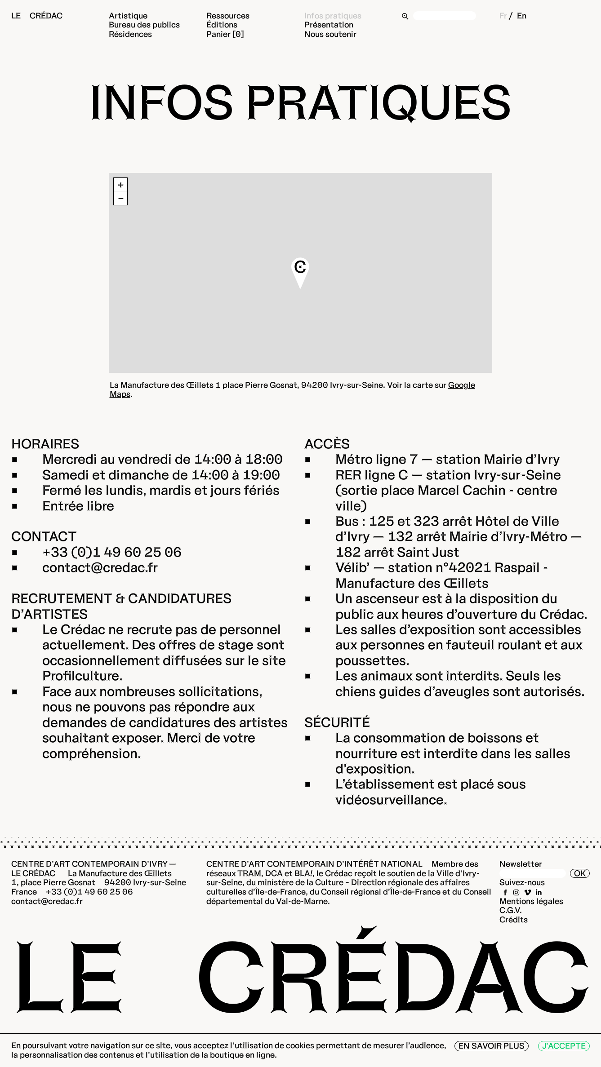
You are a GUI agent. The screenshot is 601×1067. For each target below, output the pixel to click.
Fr (503, 15)
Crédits (513, 919)
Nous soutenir (330, 34)
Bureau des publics (144, 24)
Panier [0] (225, 34)
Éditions (221, 24)
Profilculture (80, 676)
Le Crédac (36, 15)
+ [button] (120, 184)
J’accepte (564, 1045)
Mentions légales (531, 901)
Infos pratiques (332, 15)
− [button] (121, 198)
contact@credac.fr (100, 567)
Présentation (328, 24)
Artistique (128, 15)
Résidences (130, 34)
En (521, 15)
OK (580, 873)
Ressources (227, 15)
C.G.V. (510, 910)
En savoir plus (492, 1045)
